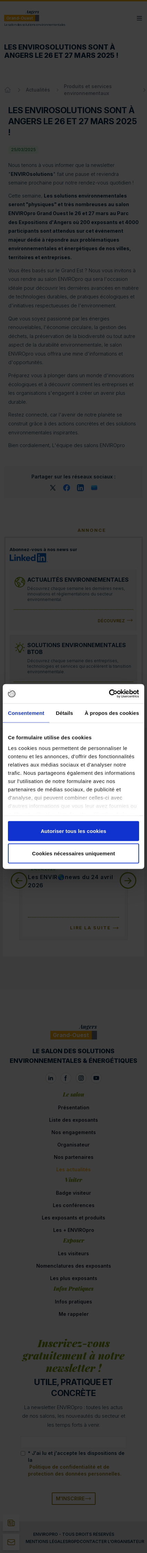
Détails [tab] (64, 713)
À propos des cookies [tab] (112, 713)
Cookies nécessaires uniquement (73, 853)
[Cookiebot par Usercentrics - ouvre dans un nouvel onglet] (109, 693)
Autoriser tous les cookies (73, 831)
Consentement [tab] (26, 713)
